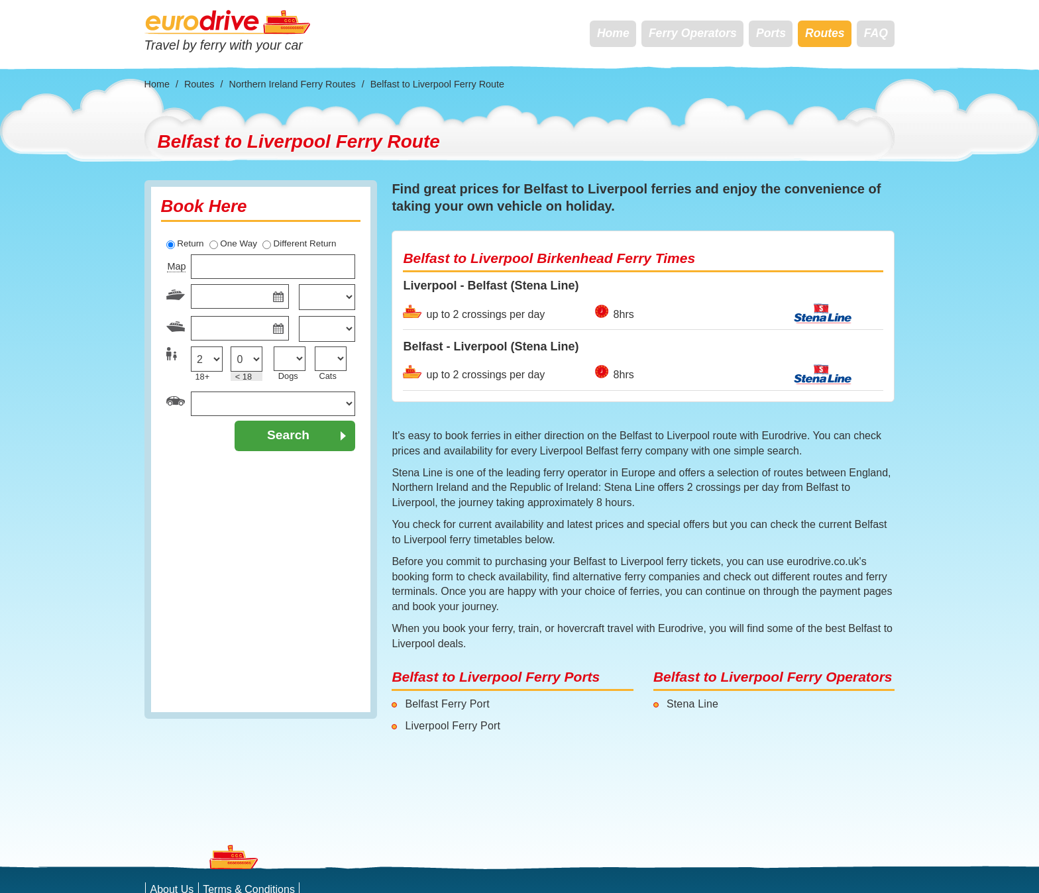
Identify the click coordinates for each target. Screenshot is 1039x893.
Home (613, 33)
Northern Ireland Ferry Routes (292, 84)
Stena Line (692, 703)
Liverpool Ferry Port (452, 725)
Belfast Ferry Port (447, 703)
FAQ (876, 33)
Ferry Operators (693, 33)
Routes (825, 33)
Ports (771, 33)
